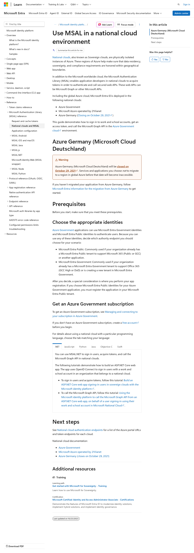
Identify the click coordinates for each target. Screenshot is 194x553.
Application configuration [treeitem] (24, 130)
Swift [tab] (119, 346)
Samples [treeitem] (13, 53)
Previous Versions (29, 543)
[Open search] (178, 4)
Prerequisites (157, 37)
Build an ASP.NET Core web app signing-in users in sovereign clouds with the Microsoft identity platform (100, 384)
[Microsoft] (6, 4)
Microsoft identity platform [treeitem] (20, 30)
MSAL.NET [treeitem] (17, 154)
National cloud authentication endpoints (80, 430)
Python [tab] (82, 346)
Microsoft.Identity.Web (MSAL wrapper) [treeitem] (27, 162)
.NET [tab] (57, 346)
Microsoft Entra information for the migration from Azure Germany (90, 188)
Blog (44, 543)
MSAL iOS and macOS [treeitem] (23, 140)
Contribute (58, 543)
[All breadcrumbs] (55, 24)
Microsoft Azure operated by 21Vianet (80, 451)
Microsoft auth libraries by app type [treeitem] (24, 213)
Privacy (71, 543)
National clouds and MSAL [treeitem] (25, 125)
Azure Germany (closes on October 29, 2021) (84, 456)
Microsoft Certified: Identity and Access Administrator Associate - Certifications (93, 499)
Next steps (156, 42)
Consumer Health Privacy (94, 543)
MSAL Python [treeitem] (19, 173)
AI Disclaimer (10, 543)
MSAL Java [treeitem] (17, 145)
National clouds (61, 57)
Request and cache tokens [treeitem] (25, 121)
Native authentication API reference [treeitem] (22, 194)
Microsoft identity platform (73, 24)
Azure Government (63, 230)
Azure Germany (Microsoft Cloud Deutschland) (168, 32)
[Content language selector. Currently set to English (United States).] (19, 535)
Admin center (181, 13)
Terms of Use (119, 543)
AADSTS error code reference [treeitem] (24, 219)
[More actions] (139, 24)
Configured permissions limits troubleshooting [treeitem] (24, 227)
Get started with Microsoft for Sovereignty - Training (79, 486)
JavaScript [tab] (69, 346)
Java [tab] (93, 346)
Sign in (186, 4)
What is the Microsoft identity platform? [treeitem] (24, 42)
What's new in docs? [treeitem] (19, 49)
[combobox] (24, 24)
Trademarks (135, 543)
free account (129, 322)
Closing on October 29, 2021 (94, 115)
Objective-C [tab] (106, 346)
